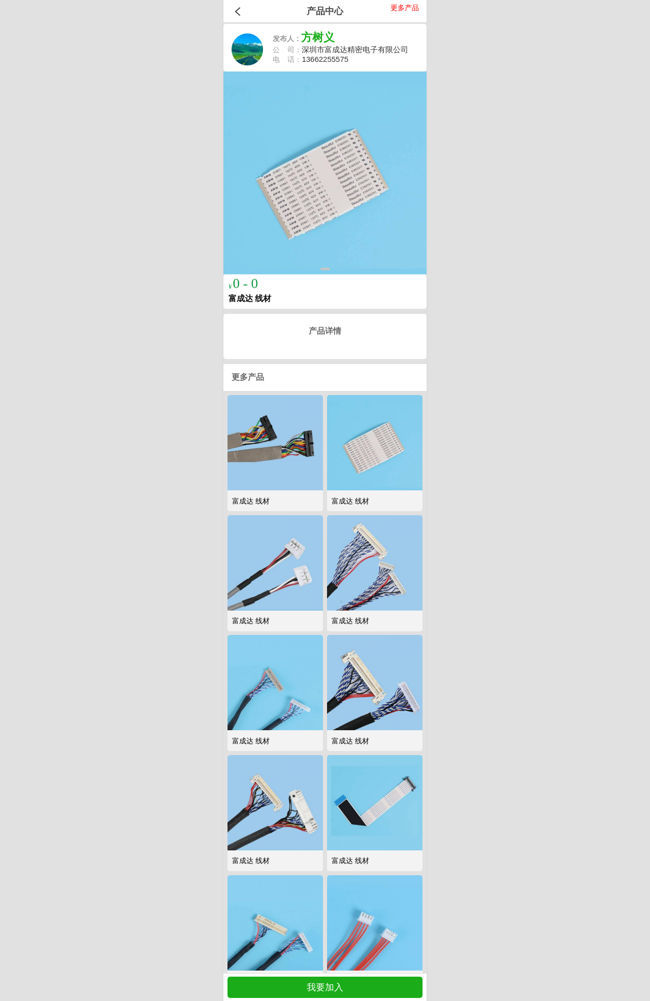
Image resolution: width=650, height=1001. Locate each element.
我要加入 (325, 987)
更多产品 (405, 8)
